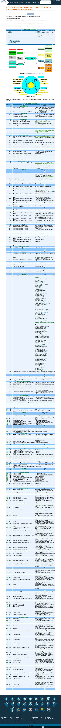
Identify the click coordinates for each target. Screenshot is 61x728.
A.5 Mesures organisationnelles (14, 40)
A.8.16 (41, 361)
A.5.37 (41, 291)
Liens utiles (33, 722)
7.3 (48, 309)
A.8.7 (45, 297)
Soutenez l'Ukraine (4, 722)
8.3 (46, 328)
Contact (16, 2)
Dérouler (39, 35)
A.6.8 (46, 293)
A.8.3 (42, 296)
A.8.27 (44, 366)
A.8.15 (41, 321)
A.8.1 (43, 295)
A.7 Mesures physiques (12, 42)
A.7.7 (45, 318)
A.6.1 (44, 292)
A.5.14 (44, 281)
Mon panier (28, 2)
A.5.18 (42, 283)
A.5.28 (43, 287)
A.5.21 (41, 285)
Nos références (18, 717)
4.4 (42, 143)
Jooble (17, 722)
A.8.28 (40, 305)
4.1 (39, 122)
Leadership (10, 32)
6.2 (40, 153)
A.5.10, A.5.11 (47, 343)
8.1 (43, 335)
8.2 (47, 327)
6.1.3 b (50, 212)
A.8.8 (45, 298)
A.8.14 (45, 300)
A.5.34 (45, 290)
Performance (10, 37)
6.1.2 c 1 (39, 197)
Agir (36, 38)
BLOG (38, 2)
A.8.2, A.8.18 (43, 354)
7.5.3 (46, 334)
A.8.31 (42, 369)
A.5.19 (47, 284)
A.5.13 (40, 280)
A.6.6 (46, 351)
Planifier (36, 31)
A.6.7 (40, 317)
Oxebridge (51, 191)
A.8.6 (46, 355)
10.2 (42, 341)
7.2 (41, 333)
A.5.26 (40, 286)
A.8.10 (46, 358)
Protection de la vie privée (35, 718)
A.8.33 (44, 283)
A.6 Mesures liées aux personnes (14, 41)
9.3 (47, 340)
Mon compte (21, 2)
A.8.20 (44, 363)
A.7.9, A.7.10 (43, 352)
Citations (34, 2)
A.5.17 (41, 345)
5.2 (41, 227)
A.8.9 (45, 357)
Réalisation (10, 36)
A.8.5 (44, 345)
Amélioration (10, 38)
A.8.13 (41, 299)
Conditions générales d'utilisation (37, 717)
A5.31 (43, 348)
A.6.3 (45, 316)
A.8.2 (47, 312)
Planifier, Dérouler (43, 169)
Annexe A (9, 39)
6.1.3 (40, 180)
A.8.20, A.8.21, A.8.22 (46, 303)
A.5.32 (44, 288)
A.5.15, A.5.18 (43, 312)
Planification (10, 34)
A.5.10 (48, 310)
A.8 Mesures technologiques (13, 43)
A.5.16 (44, 282)
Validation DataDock (19, 718)
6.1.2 (40, 183)
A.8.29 (41, 368)
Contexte (9, 31)
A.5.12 (46, 279)
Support (9, 35)
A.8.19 (44, 302)
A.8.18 (45, 362)
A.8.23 (42, 364)
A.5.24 (46, 346)
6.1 (46, 110)
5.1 (48, 166)
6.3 (47, 331)
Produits (11, 2)
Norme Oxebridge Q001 (49, 718)
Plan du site (47, 717)
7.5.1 (52, 110)
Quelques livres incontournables (7, 718)
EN (55, 2)
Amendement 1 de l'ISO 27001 (40, 111)
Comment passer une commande (7, 717)
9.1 (44, 338)
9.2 (42, 339)
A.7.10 (44, 294)
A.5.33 (42, 289)
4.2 (45, 124)
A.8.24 (46, 304)
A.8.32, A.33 (46, 370)
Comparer (36, 37)
